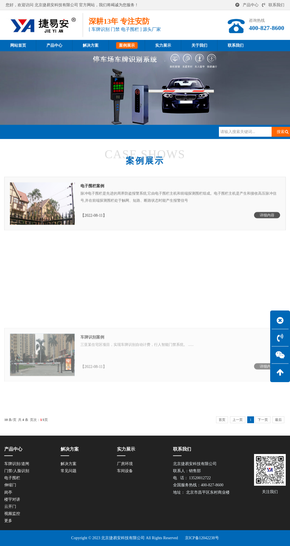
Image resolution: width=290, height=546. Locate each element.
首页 (222, 420)
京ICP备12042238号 (202, 538)
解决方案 (68, 464)
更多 (8, 521)
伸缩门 (10, 485)
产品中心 (247, 5)
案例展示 (57, 132)
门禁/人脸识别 (16, 471)
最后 (278, 420)
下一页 (263, 420)
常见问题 (68, 471)
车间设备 (125, 471)
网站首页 (33, 132)
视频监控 (12, 513)
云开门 (10, 506)
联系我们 (273, 5)
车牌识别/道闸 (16, 464)
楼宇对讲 (12, 499)
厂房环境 (125, 464)
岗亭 (8, 492)
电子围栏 (12, 478)
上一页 (238, 420)
